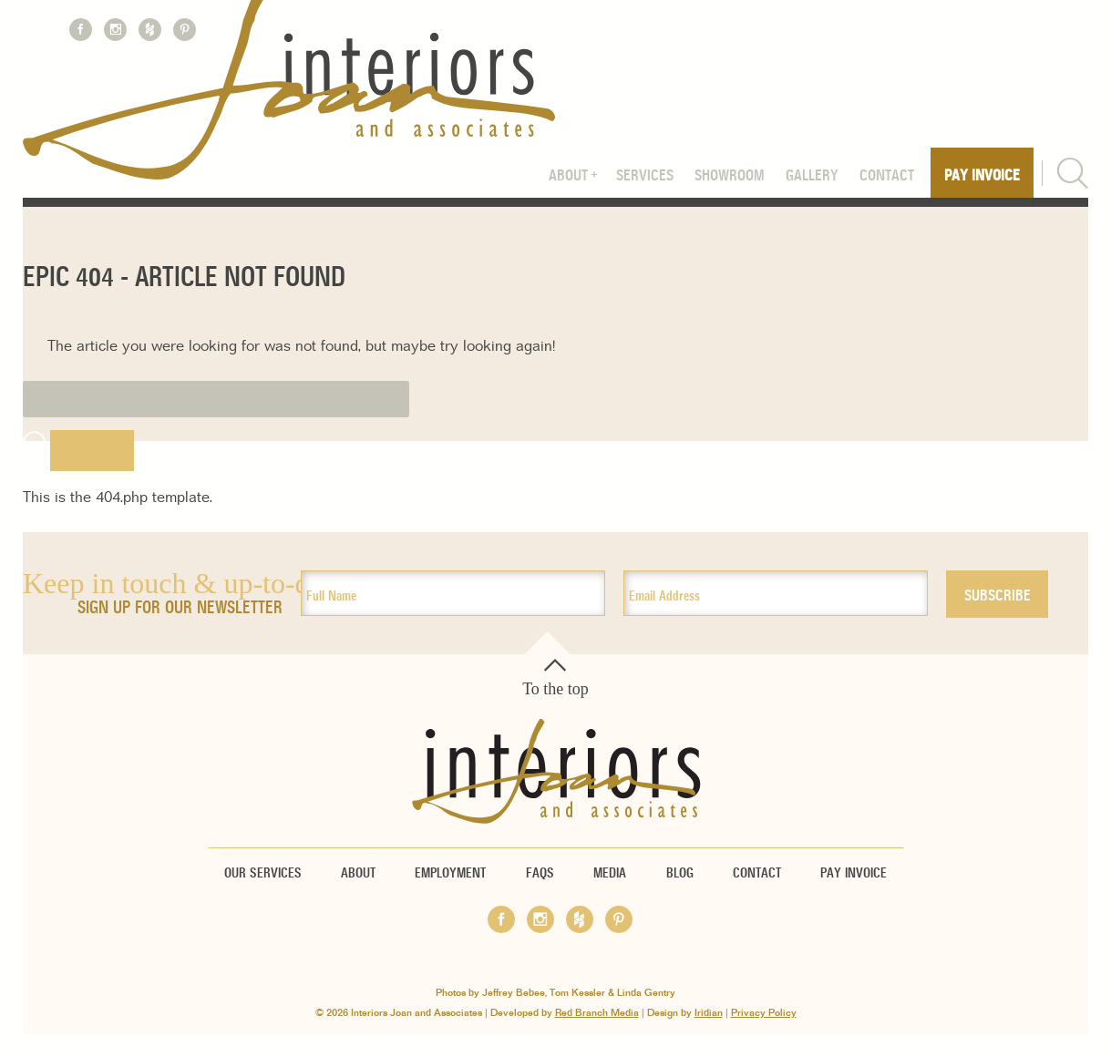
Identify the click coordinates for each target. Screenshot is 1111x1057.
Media (609, 873)
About (568, 176)
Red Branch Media (597, 1013)
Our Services (263, 873)
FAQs (540, 873)
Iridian (708, 1013)
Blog (680, 873)
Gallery (812, 176)
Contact (886, 176)
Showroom (729, 176)
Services (645, 176)
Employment (450, 873)
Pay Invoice (982, 176)
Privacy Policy (764, 1013)
